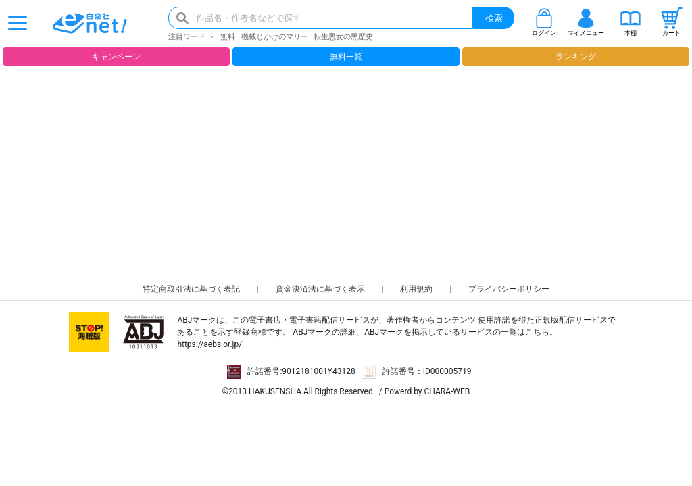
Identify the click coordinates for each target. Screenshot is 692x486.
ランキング (575, 56)
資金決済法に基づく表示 (320, 289)
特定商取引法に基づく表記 (191, 289)
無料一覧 (346, 56)
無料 (227, 36)
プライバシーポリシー (508, 289)
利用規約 (416, 289)
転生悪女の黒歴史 (343, 36)
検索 (494, 18)
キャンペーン (116, 56)
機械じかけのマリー (274, 36)
